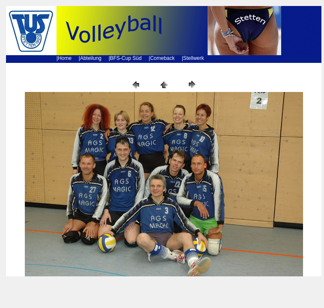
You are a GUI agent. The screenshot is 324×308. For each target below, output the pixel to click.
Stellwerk (193, 58)
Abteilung (90, 58)
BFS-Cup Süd (126, 58)
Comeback (162, 58)
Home (64, 58)
